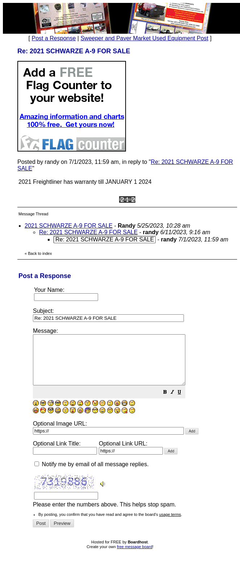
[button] (183, 402)
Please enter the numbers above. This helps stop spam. (133, 422)
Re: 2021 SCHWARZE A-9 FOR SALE (88, 232)
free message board (134, 556)
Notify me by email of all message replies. (91, 474)
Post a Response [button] (54, 38)
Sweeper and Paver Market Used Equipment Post (144, 38)
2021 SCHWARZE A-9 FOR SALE (69, 226)
